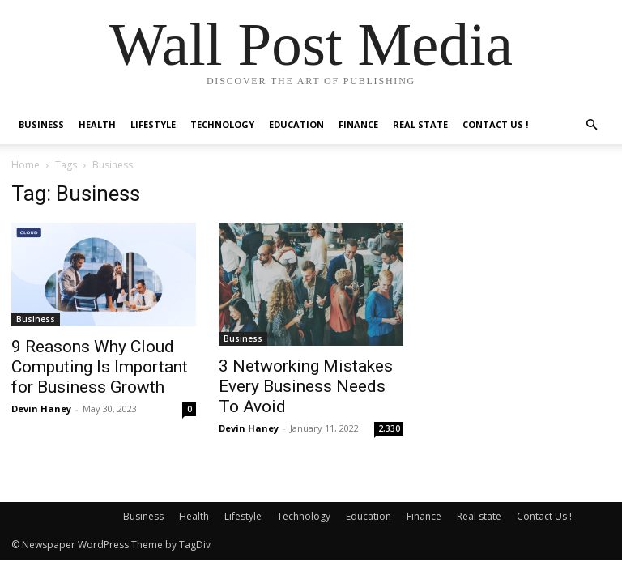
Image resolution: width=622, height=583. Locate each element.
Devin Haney (41, 408)
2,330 (389, 428)
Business (41, 124)
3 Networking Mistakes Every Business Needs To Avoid (306, 386)
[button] (591, 125)
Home (25, 165)
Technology (222, 124)
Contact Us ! (495, 124)
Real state (420, 124)
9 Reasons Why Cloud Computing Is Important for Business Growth (99, 367)
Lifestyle (153, 124)
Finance (358, 124)
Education (296, 124)
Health (97, 124)
